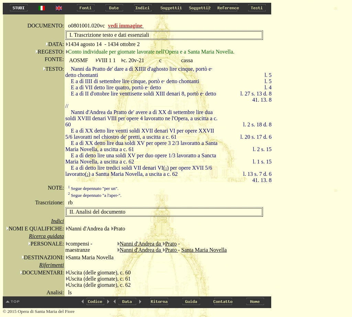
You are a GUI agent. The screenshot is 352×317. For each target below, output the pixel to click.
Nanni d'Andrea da (141, 244)
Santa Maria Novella (204, 250)
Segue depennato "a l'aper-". (94, 195)
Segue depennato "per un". (93, 188)
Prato (171, 244)
